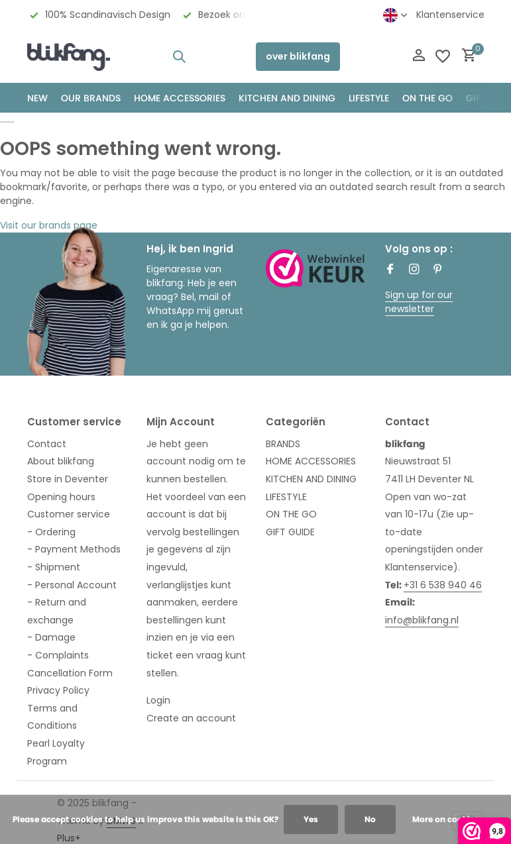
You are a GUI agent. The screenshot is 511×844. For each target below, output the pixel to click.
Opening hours (61, 496)
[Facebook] (390, 270)
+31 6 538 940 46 (443, 585)
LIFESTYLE (286, 496)
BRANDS (283, 443)
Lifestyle (369, 98)
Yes (311, 819)
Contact (46, 443)
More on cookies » (449, 819)
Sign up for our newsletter (419, 301)
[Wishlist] (442, 56)
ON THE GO (427, 98)
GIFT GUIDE (290, 532)
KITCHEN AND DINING (287, 98)
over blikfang (298, 56)
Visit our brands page (48, 225)
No (370, 819)
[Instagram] (414, 270)
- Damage (51, 637)
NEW (37, 98)
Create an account (191, 718)
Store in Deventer (67, 479)
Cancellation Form (70, 673)
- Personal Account (72, 585)
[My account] (418, 56)
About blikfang (60, 461)
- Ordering (51, 532)
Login (158, 700)
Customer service (68, 514)
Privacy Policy (58, 690)
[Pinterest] (438, 270)
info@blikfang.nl (422, 620)
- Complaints (58, 655)
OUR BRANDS (91, 98)
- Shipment (53, 567)
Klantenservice (450, 14)
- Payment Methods (74, 549)
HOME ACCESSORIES (179, 98)
